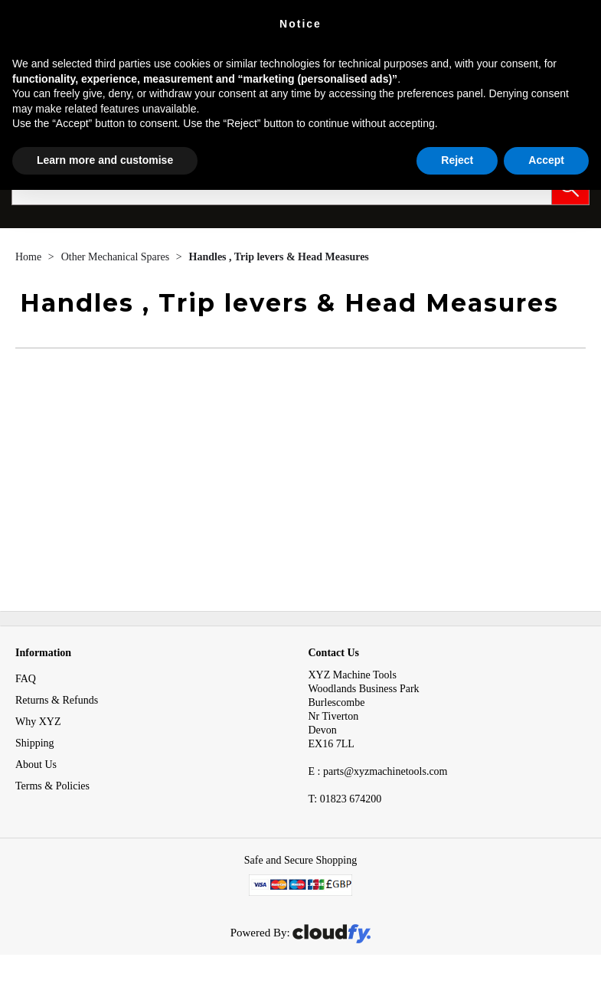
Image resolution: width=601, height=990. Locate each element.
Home (29, 257)
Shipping (34, 743)
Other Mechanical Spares (116, 257)
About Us (36, 764)
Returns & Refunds (56, 700)
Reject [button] (457, 160)
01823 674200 (345, 799)
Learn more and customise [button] (105, 160)
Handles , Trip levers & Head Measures (279, 257)
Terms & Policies (52, 786)
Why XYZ (38, 721)
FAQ (25, 679)
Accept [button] (546, 160)
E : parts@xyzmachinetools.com (378, 771)
